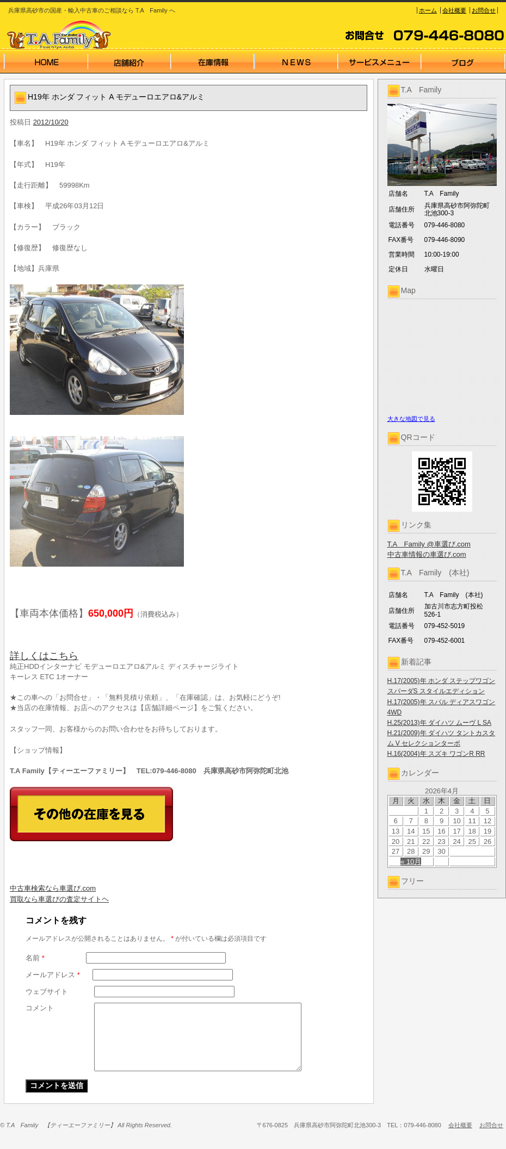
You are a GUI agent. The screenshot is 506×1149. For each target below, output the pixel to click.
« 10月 (410, 862)
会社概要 (454, 10)
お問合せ (484, 10)
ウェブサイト (47, 991)
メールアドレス (53, 975)
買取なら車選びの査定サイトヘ (59, 899)
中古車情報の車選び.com (426, 554)
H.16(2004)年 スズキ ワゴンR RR (436, 753)
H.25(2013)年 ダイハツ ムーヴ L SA (439, 722)
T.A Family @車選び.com (429, 544)
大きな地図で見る (411, 418)
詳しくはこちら (44, 655)
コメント (40, 1008)
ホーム (428, 10)
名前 (35, 958)
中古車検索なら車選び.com (53, 888)
